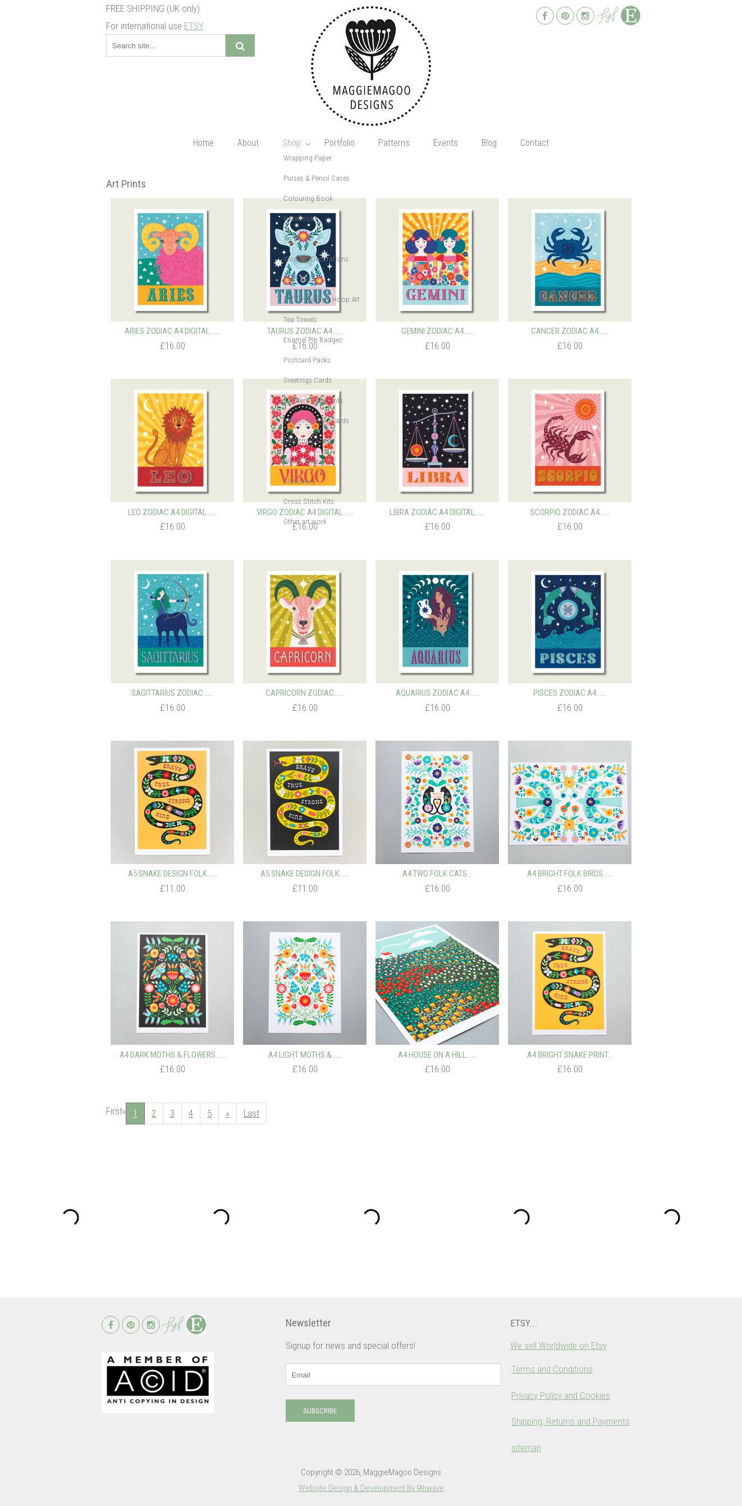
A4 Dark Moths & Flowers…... (173, 1055)
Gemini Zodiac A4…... (437, 331)
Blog (489, 142)
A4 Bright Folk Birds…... (570, 874)
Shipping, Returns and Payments (570, 1421)
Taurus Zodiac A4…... (304, 331)
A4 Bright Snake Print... (569, 1055)
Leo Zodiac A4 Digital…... (172, 512)
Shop (291, 142)
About (248, 142)
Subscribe (320, 1411)
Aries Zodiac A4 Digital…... (172, 331)
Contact (534, 142)
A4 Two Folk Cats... (437, 874)
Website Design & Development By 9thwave (371, 1488)
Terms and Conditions (552, 1369)
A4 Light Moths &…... (305, 1055)
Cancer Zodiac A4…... (569, 331)
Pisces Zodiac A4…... (569, 693)
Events (445, 142)
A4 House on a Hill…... (437, 1055)
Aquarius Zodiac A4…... (437, 693)
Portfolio (339, 142)
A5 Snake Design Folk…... (172, 874)
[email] (393, 1374)
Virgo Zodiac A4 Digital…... (305, 512)
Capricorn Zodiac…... (304, 693)
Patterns (394, 142)
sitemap (526, 1447)
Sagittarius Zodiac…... (172, 693)
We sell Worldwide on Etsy (558, 1345)
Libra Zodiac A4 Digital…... (437, 512)
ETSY (194, 25)
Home (203, 142)
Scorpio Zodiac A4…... (570, 512)
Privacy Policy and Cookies (560, 1395)
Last (251, 1113)
